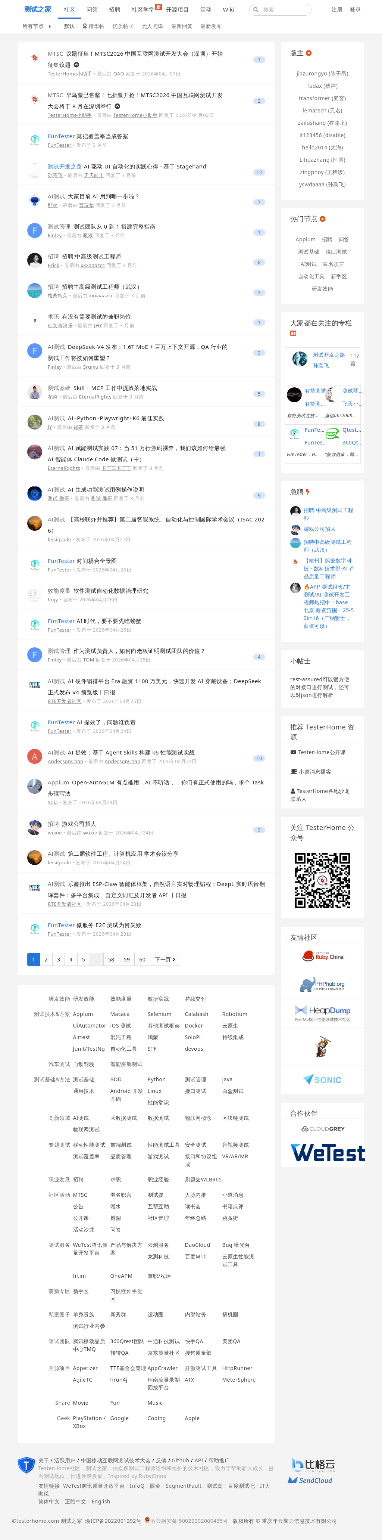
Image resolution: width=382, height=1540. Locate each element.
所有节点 (36, 26)
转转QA (119, 1352)
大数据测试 (123, 1117)
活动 (206, 9)
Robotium (235, 1013)
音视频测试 (235, 1144)
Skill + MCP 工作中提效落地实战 (102, 387)
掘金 (155, 1485)
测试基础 (84, 1079)
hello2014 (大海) (322, 147)
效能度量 (121, 998)
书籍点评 (233, 1206)
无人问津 (152, 26)
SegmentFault (183, 1485)
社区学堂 (146, 8)
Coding (157, 1418)
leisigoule (59, 539)
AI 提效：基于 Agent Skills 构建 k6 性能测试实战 (121, 752)
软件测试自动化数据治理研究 (98, 590)
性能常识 (158, 1102)
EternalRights (95, 396)
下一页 (165, 959)
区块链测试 (235, 1117)
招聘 (114, 9)
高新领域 (59, 1117)
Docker (194, 1025)
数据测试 (158, 1117)
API (198, 1460)
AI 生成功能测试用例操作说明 (96, 489)
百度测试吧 (241, 1485)
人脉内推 (196, 1194)
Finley (55, 235)
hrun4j (119, 1379)
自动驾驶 (84, 1064)
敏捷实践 (158, 998)
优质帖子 (123, 26)
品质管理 (121, 1156)
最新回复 (182, 26)
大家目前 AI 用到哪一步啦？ (94, 196)
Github (180, 1460)
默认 (69, 26)
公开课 (81, 1217)
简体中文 (49, 1501)
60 (142, 959)
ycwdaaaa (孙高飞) (322, 184)
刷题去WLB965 (203, 1179)
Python (157, 1079)
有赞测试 (315, 390)
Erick (53, 265)
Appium (83, 1013)
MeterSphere (239, 1379)
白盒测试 (233, 1090)
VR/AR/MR (235, 1156)
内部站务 (196, 1314)
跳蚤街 (230, 1217)
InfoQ (137, 1485)
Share (62, 1402)
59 (127, 959)
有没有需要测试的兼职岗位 (89, 316)
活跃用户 (65, 1460)
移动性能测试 (89, 1144)
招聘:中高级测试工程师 (84, 256)
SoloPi (193, 1037)
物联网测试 (86, 1129)
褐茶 (78, 427)
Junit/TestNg (89, 1048)
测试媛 (156, 1194)
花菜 (53, 396)
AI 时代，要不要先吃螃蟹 (94, 621)
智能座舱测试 (126, 1064)
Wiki (228, 9)
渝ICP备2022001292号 (111, 1520)
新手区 (81, 1291)
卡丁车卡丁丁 (116, 468)
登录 (355, 9)
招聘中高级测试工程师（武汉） (95, 286)
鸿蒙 (153, 1037)
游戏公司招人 (72, 823)
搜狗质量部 (198, 1352)
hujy (53, 599)
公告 (78, 1206)
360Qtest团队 (127, 1341)
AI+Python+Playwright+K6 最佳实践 (106, 418)
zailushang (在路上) (322, 122)
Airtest (81, 1037)
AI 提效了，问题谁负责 (92, 722)
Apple (192, 1418)
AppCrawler (163, 1368)
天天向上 (94, 175)
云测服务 (158, 1244)
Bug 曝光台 (236, 1244)
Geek (63, 1418)
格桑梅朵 (58, 295)
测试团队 (59, 1341)
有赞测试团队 (316, 403)
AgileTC (83, 1379)
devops (194, 1048)
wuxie (55, 832)
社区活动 (59, 1194)
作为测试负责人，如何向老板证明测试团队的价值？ (127, 650)
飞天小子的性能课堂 (353, 403)
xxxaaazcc (93, 265)
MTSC (80, 1194)
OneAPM (121, 1275)
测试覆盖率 (86, 1156)
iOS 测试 (120, 1025)
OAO (118, 73)
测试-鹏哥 (58, 498)
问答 (92, 9)
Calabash (197, 1013)
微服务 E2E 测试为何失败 (94, 925)
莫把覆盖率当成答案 (88, 136)
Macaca (120, 1013)
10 (259, 758)
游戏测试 (158, 1156)
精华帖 (94, 26)
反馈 (161, 1460)
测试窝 (215, 1485)
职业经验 (158, 1179)
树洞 (115, 1217)
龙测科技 (158, 1256)
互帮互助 (158, 1206)
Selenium (160, 1013)
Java (227, 1079)
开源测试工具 (201, 1368)
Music (155, 1402)
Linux (155, 1090)
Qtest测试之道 (360, 429)
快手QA (194, 1341)
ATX (189, 1379)
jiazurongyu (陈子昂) (322, 73)
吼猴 (88, 235)
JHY (98, 325)
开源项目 (177, 9)
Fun (115, 1402)
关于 (43, 1460)
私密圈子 (59, 1314)
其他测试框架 (164, 1025)
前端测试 (121, 1144)
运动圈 (156, 1314)
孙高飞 (55, 175)
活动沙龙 (84, 1229)
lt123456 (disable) (322, 135)
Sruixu (90, 366)
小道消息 (233, 1194)
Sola (53, 802)
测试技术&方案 (52, 1013)
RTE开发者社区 (65, 701)
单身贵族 (84, 1314)
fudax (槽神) (322, 85)
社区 (69, 9)
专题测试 (59, 1144)
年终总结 (196, 1217)
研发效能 (59, 998)
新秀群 (118, 1314)
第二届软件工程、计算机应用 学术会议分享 (113, 853)
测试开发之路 (329, 354)
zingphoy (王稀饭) (322, 172)
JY (50, 427)
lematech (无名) (322, 110)
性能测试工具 (164, 1144)
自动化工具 (123, 1048)
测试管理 (196, 1079)
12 (259, 172)
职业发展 (59, 1179)
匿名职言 (121, 1194)
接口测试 (196, 1090)
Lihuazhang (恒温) (322, 159)
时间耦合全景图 (82, 560)
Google (119, 1418)
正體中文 (76, 1501)
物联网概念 (198, 1117)
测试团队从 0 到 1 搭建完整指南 (102, 226)
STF (152, 1048)
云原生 (230, 1025)
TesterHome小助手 (70, 73)
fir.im (79, 1275)
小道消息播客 (315, 771)
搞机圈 (230, 1314)
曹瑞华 (86, 205)
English (100, 1501)
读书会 (193, 1206)
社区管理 (158, 1217)
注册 (337, 9)
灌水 (115, 1206)
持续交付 (196, 998)
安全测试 (196, 1144)
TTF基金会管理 (128, 1368)
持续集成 (233, 1037)
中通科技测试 (164, 1341)
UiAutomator (90, 1025)
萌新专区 (59, 1291)
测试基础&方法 (52, 1079)
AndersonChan (66, 761)
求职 (115, 1179)
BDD (116, 1079)
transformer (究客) (322, 98)
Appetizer (85, 1368)
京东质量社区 (164, 1352)
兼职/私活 (159, 1275)
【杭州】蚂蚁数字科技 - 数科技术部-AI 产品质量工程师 (329, 568)
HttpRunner (237, 1368)
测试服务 (59, 1244)
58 (111, 959)
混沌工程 (121, 1037)
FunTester (60, 145)
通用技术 (84, 1090)
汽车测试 (59, 1064)
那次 (53, 205)
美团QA (231, 1341)
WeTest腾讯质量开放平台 (94, 1485)
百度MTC (196, 1256)
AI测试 (81, 1117)
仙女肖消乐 (60, 325)
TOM (88, 659)
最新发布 (211, 26)
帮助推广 (219, 1460)
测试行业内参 (89, 1325)
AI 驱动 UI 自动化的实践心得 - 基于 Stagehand (127, 166)
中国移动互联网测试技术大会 (116, 1460)
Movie (81, 1402)
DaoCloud (197, 1244)
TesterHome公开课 (321, 752)
